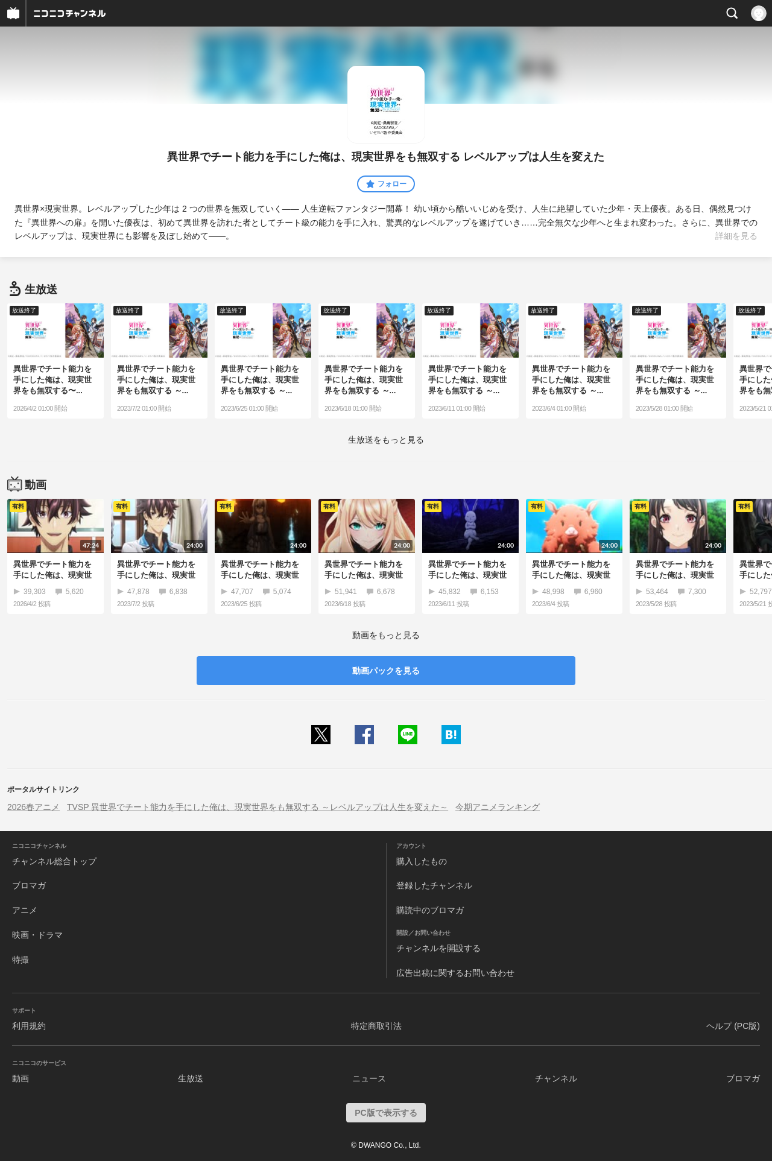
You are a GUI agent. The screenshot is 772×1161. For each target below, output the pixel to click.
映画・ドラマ (37, 935)
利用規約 (29, 1026)
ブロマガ (29, 885)
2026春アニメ (33, 807)
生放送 (190, 1078)
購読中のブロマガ (430, 910)
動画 (20, 1078)
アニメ (24, 910)
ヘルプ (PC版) (733, 1026)
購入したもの (421, 861)
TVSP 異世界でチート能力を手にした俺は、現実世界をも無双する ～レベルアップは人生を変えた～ (257, 807)
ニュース (369, 1078)
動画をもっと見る (386, 635)
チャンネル (556, 1078)
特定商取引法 (376, 1026)
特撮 (20, 959)
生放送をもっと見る (386, 439)
